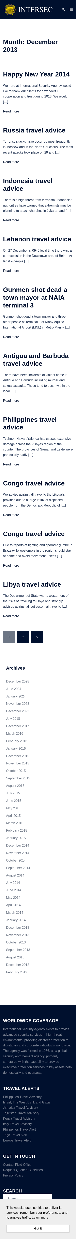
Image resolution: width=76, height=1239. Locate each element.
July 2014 (13, 882)
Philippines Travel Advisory (22, 1097)
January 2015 (16, 838)
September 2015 (18, 778)
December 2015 (17, 756)
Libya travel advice (32, 584)
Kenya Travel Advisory (19, 1118)
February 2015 (16, 830)
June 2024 (13, 689)
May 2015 (13, 808)
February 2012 (16, 972)
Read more (11, 111)
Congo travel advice (34, 483)
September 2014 (18, 868)
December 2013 (17, 927)
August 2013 (15, 957)
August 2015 (15, 785)
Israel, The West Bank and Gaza (26, 1102)
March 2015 (14, 823)
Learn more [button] (40, 1217)
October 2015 (16, 771)
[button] (63, 9)
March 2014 (14, 912)
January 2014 (16, 920)
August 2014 (15, 875)
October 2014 (16, 860)
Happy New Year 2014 (36, 74)
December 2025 (17, 681)
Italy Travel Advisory (17, 1124)
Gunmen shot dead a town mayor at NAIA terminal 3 (35, 297)
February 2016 (16, 741)
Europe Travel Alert (17, 1140)
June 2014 (13, 890)
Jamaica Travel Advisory (20, 1107)
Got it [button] (38, 1228)
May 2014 (13, 897)
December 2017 (17, 726)
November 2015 (17, 763)
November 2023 (17, 703)
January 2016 (16, 748)
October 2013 (16, 942)
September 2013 (18, 950)
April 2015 (13, 815)
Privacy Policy (13, 1175)
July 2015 (13, 793)
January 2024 (16, 696)
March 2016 (14, 733)
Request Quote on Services (23, 1170)
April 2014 (13, 905)
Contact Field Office (17, 1164)
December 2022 (17, 711)
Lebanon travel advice (37, 239)
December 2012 (17, 965)
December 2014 (17, 845)
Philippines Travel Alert (19, 1129)
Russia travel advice (34, 130)
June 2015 (13, 800)
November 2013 (17, 935)
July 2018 (13, 718)
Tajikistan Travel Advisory (21, 1113)
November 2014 (17, 853)
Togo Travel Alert (15, 1135)
